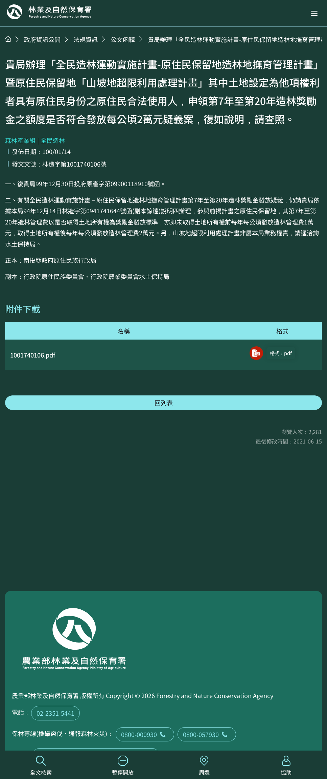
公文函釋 (123, 39)
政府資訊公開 (42, 39)
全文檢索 (41, 766)
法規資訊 (85, 39)
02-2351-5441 (55, 713)
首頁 (8, 39)
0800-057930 (207, 734)
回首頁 (49, 11)
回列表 (164, 402)
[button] (314, 13)
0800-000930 (145, 734)
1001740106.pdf (32, 354)
